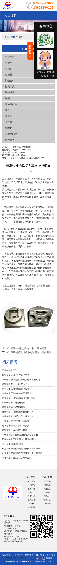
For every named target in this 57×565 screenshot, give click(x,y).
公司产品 (31, 485)
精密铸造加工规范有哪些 (13, 402)
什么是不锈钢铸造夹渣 (12, 444)
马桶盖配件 (11, 134)
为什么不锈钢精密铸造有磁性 (15, 389)
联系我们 (31, 500)
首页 (7, 37)
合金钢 (8, 116)
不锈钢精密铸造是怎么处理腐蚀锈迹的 (20, 435)
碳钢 (7, 98)
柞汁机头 (10, 140)
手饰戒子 (10, 92)
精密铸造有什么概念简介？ (14, 384)
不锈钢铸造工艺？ (10, 370)
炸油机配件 (11, 104)
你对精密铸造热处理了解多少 (15, 425)
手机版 (49, 558)
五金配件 (47, 481)
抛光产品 (10, 86)
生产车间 (31, 489)
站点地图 (31, 507)
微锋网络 (51, 555)
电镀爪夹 (10, 63)
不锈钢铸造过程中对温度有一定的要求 (31, 352)
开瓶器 (8, 122)
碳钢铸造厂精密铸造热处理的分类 (18, 412)
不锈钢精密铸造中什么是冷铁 (15, 421)
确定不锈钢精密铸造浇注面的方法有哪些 (21, 448)
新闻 (13, 37)
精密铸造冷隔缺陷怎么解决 (14, 430)
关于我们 (31, 481)
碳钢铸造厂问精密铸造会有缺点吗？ (19, 398)
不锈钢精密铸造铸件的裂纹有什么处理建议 (22, 453)
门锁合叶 (10, 80)
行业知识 (31, 496)
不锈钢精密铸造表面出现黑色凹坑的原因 (21, 379)
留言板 (31, 504)
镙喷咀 (8, 128)
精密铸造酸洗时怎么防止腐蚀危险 (29, 348)
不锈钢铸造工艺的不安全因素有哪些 (19, 439)
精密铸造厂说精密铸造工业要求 (16, 393)
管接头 (8, 68)
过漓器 (8, 74)
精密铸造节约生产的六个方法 (15, 375)
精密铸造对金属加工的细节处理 (16, 458)
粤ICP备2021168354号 (15, 558)
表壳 (7, 110)
